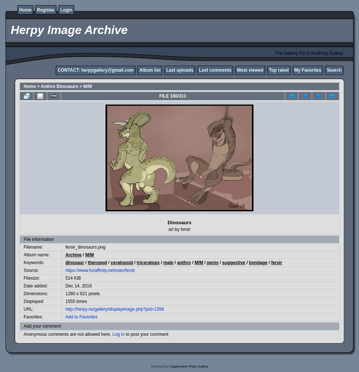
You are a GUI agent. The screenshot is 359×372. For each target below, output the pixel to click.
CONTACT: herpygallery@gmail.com (96, 70)
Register (46, 10)
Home (25, 10)
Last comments (215, 70)
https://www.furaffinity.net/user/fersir (100, 270)
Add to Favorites (81, 317)
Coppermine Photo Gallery (188, 366)
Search (334, 70)
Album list (149, 70)
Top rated (279, 70)
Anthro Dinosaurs (59, 86)
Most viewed (250, 70)
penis (212, 262)
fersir (276, 262)
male (168, 262)
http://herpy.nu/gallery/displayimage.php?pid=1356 (114, 309)
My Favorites (307, 70)
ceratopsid (122, 262)
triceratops (148, 262)
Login (66, 10)
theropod (97, 262)
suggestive (233, 262)
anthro (184, 262)
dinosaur (74, 262)
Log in (119, 334)
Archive (73, 254)
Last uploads (179, 70)
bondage (258, 262)
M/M (87, 86)
